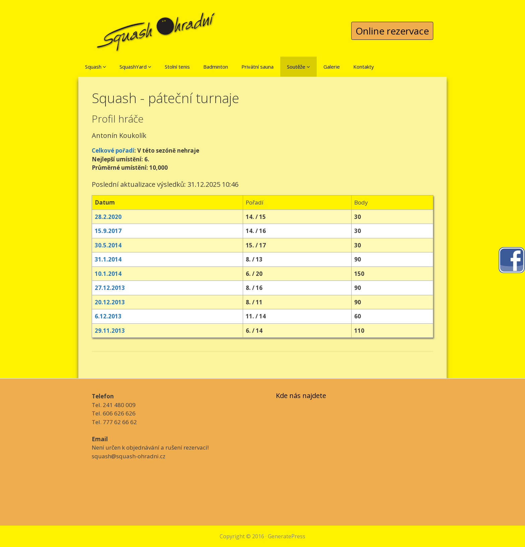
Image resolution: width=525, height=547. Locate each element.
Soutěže (298, 66)
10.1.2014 (108, 274)
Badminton (215, 66)
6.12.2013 (108, 316)
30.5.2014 (108, 245)
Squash (95, 66)
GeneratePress (286, 536)
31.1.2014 (108, 259)
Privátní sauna (257, 66)
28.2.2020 (108, 217)
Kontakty (363, 66)
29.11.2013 (110, 330)
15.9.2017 (108, 231)
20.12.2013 (110, 302)
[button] (104, 66)
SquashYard (135, 66)
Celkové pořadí (113, 150)
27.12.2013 (110, 288)
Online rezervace (392, 30)
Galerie (331, 66)
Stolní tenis (177, 66)
